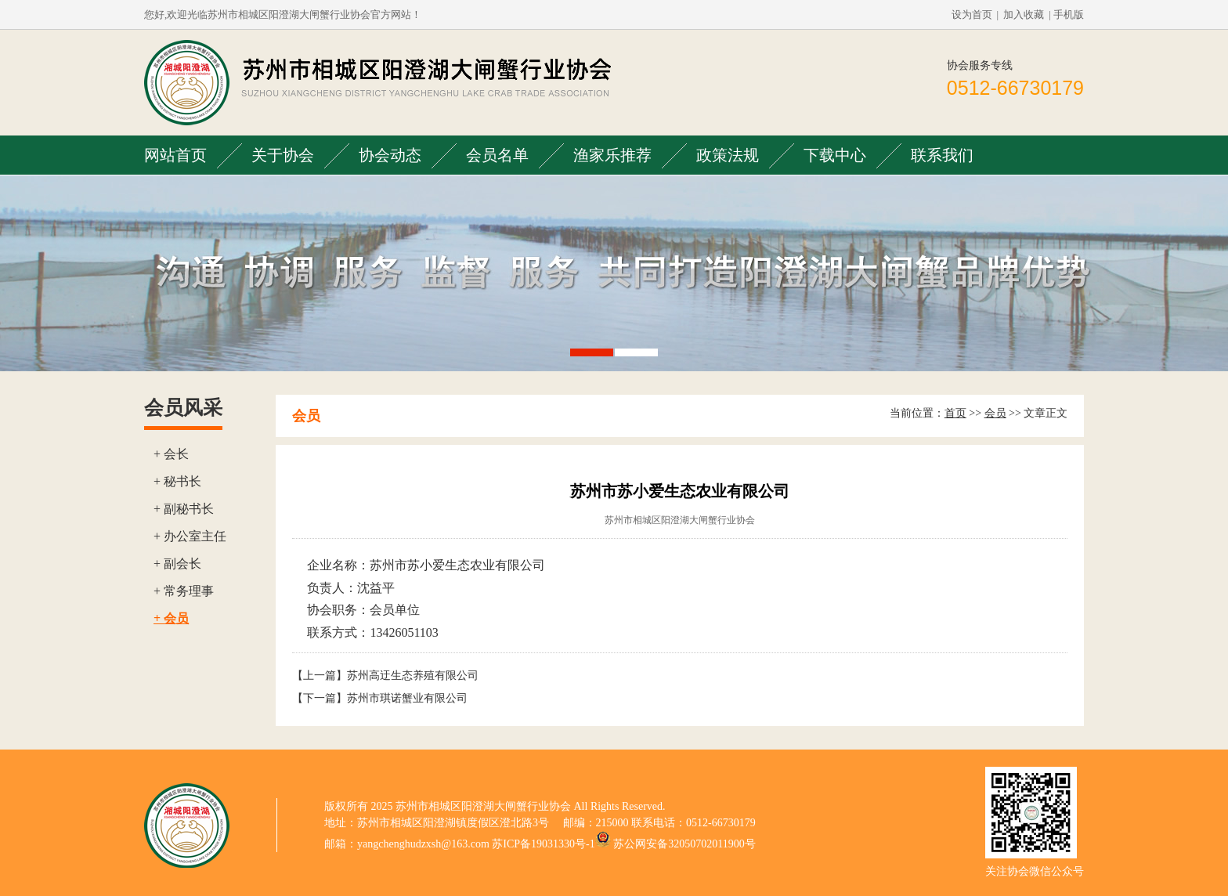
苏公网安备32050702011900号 (684, 844)
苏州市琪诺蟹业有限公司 (407, 698)
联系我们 (942, 155)
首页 (955, 413)
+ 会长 (171, 454)
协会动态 (390, 155)
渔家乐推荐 (612, 155)
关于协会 (282, 155)
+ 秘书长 (177, 481)
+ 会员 (171, 618)
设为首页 (972, 14)
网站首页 (175, 155)
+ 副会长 (177, 563)
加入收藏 (1023, 14)
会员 (995, 413)
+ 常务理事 (184, 591)
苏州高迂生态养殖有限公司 (413, 675)
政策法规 (727, 155)
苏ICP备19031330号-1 (543, 844)
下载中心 (835, 155)
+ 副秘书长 (184, 508)
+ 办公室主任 (190, 536)
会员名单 (497, 155)
